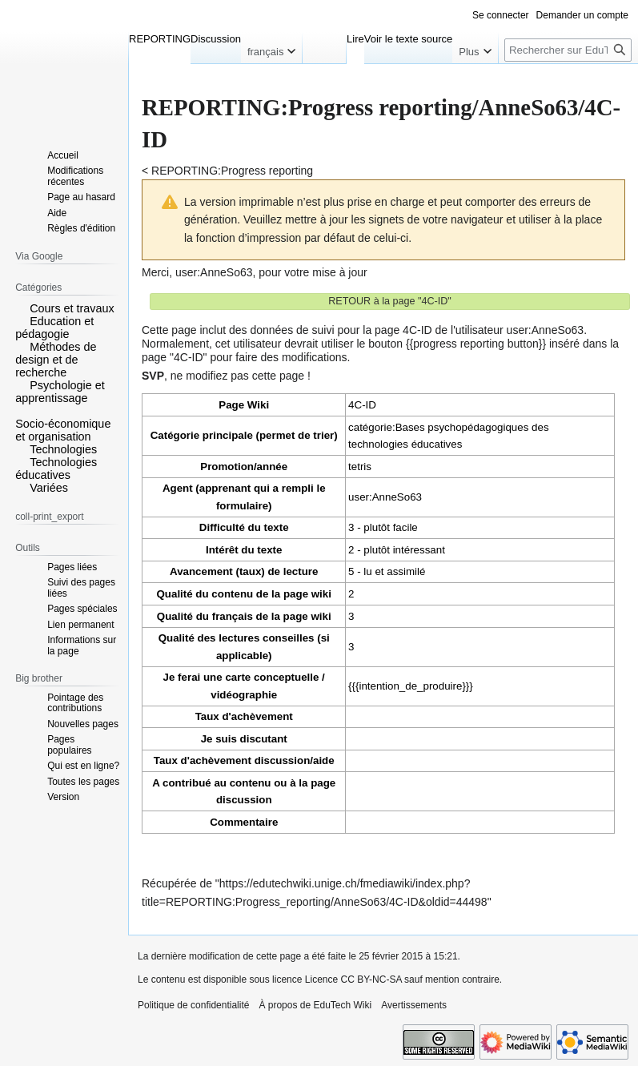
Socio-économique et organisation (62, 430)
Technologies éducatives (56, 468)
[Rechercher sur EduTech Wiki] (568, 50)
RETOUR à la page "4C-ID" (389, 301)
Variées (49, 487)
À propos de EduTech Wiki (315, 1005)
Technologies (63, 449)
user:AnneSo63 (214, 272)
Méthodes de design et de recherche (55, 359)
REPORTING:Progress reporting (232, 170)
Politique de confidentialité (193, 1005)
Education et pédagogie (54, 327)
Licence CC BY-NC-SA (353, 979)
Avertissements (414, 1005)
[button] (20, 307)
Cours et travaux (72, 308)
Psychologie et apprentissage (60, 391)
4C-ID (362, 405)
